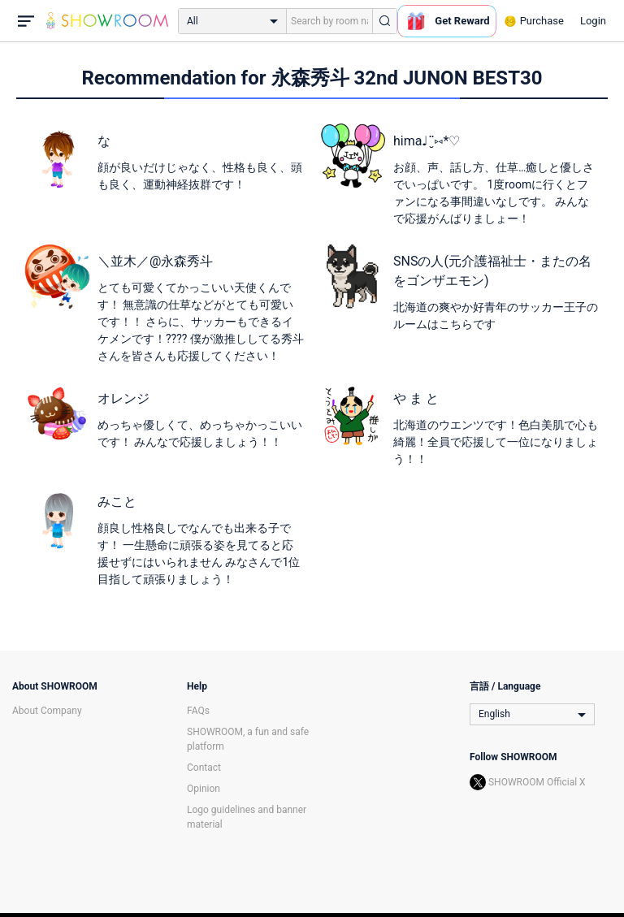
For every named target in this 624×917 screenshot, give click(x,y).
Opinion (203, 788)
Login (593, 21)
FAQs (198, 710)
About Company (47, 710)
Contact (204, 767)
